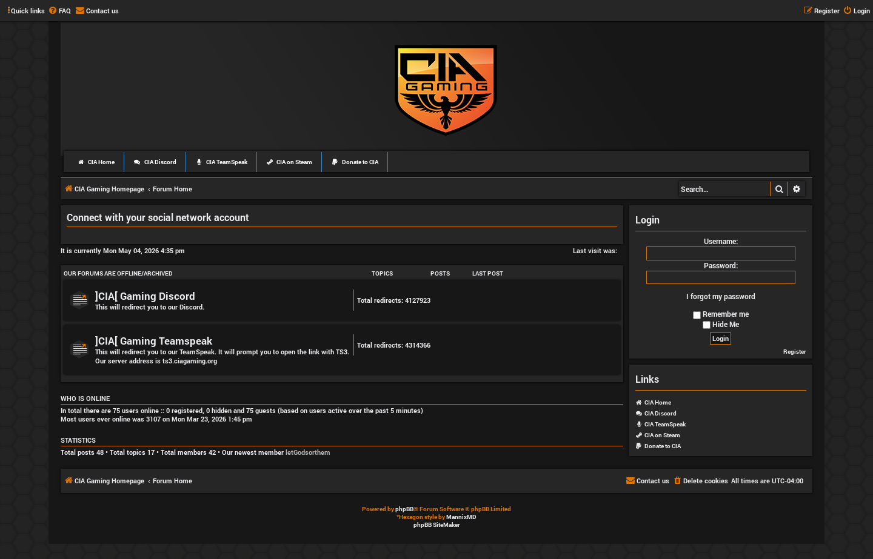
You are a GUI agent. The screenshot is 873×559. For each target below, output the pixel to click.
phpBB (404, 509)
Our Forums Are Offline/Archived (118, 273)
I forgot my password (720, 296)
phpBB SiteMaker (436, 525)
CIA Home (96, 162)
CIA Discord (154, 162)
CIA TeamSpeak (221, 162)
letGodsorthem (308, 452)
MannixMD (461, 517)
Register (794, 352)
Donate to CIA (354, 162)
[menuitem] (59, 11)
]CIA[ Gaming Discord (145, 295)
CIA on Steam (289, 162)
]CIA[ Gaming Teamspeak (153, 340)
